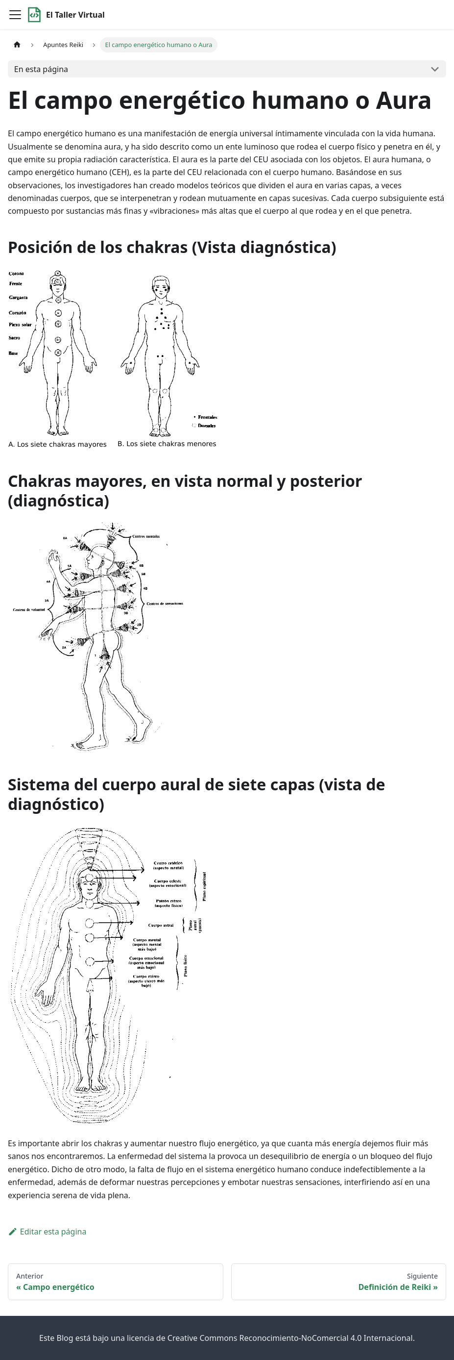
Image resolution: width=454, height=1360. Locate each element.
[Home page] (17, 44)
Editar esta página (47, 1231)
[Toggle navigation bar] (15, 14)
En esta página (41, 69)
